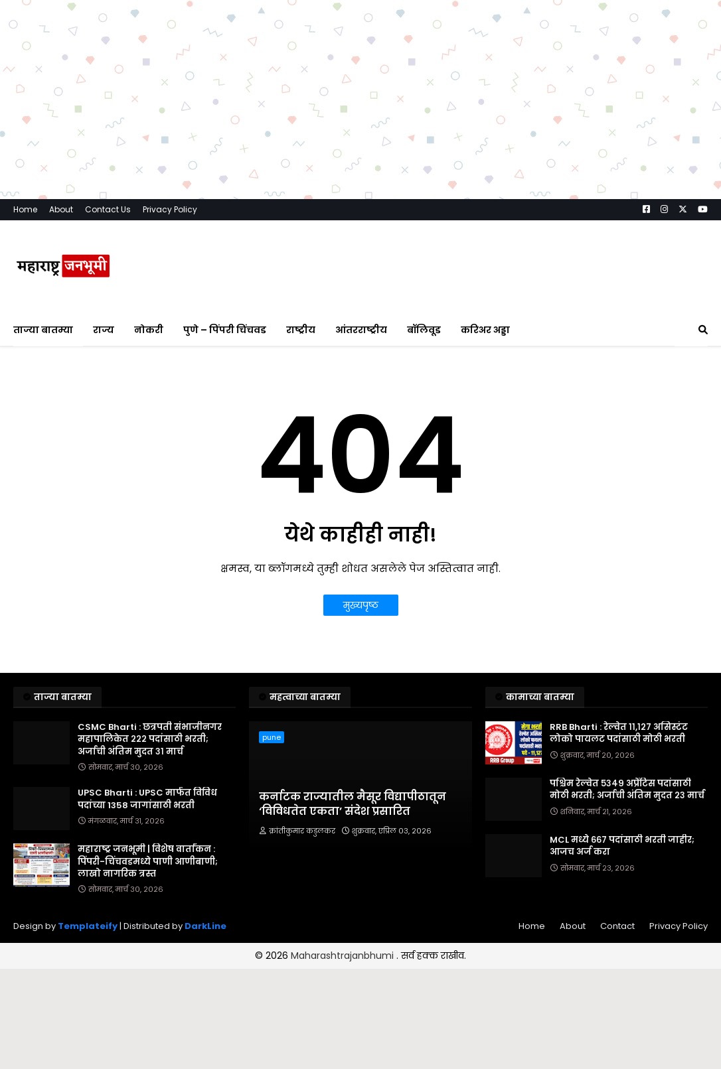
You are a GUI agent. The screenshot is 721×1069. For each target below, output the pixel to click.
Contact (617, 926)
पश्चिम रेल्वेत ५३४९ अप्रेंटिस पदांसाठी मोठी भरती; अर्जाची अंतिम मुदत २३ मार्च (627, 790)
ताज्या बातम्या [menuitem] (43, 329)
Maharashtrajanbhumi (343, 955)
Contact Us (108, 209)
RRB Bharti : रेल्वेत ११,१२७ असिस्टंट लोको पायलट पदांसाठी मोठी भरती (619, 733)
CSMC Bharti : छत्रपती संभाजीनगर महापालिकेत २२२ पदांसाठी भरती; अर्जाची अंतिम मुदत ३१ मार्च (150, 739)
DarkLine (205, 926)
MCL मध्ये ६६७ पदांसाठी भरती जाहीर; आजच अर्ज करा (622, 846)
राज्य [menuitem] (103, 329)
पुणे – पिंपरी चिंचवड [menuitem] (224, 329)
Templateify (88, 926)
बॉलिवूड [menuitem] (424, 329)
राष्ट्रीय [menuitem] (300, 329)
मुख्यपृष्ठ (360, 605)
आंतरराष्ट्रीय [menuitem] (361, 329)
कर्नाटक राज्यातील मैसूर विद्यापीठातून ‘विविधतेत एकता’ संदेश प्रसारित (352, 804)
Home (25, 209)
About (61, 209)
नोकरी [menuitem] (148, 329)
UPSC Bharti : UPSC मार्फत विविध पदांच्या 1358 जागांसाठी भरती (147, 799)
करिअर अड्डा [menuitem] (485, 329)
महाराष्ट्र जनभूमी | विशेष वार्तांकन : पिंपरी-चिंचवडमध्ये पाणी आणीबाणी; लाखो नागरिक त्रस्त (148, 861)
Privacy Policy (170, 209)
